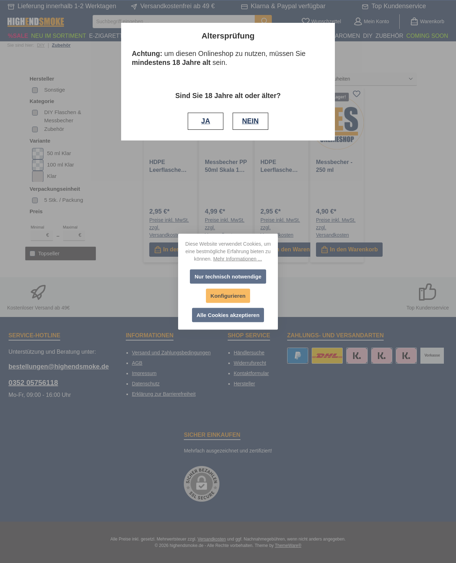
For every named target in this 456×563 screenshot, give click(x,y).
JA (205, 121)
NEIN (250, 121)
